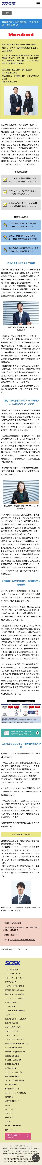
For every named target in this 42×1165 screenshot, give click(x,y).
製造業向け (9, 1097)
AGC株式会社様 (10, 1084)
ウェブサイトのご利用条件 (14, 986)
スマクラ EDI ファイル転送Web (16, 1019)
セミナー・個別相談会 (13, 1126)
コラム (7, 1105)
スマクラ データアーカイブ (14, 1039)
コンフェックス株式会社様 (14, 1080)
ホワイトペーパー (11, 1109)
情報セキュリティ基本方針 (14, 994)
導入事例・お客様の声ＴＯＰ (15, 1052)
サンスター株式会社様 (13, 1060)
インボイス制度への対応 (13, 1047)
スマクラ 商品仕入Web (13, 1027)
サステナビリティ (11, 982)
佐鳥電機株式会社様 (12, 1064)
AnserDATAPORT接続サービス (16, 1043)
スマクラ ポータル (11, 1031)
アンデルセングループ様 (13, 1072)
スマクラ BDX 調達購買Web (15, 1010)
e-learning (9, 1117)
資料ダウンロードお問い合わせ (13, 1136)
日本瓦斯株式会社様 (12, 1076)
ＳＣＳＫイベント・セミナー (15, 978)
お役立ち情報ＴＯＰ (12, 1101)
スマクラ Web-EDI (11, 1023)
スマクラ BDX (10, 1006)
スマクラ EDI (9, 1015)
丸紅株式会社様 (10, 1068)
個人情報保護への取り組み (14, 990)
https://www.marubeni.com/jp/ (22, 939)
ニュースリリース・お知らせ (15, 998)
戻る (8, 13)
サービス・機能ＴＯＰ (13, 1002)
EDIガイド (8, 1113)
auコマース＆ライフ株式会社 (15, 1093)
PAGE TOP (36, 1159)
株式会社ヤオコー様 (12, 1089)
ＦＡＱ (7, 1121)
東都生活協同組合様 (12, 1056)
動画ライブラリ (10, 1130)
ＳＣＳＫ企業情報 (11, 969)
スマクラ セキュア (11, 1035)
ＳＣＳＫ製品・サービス (13, 973)
